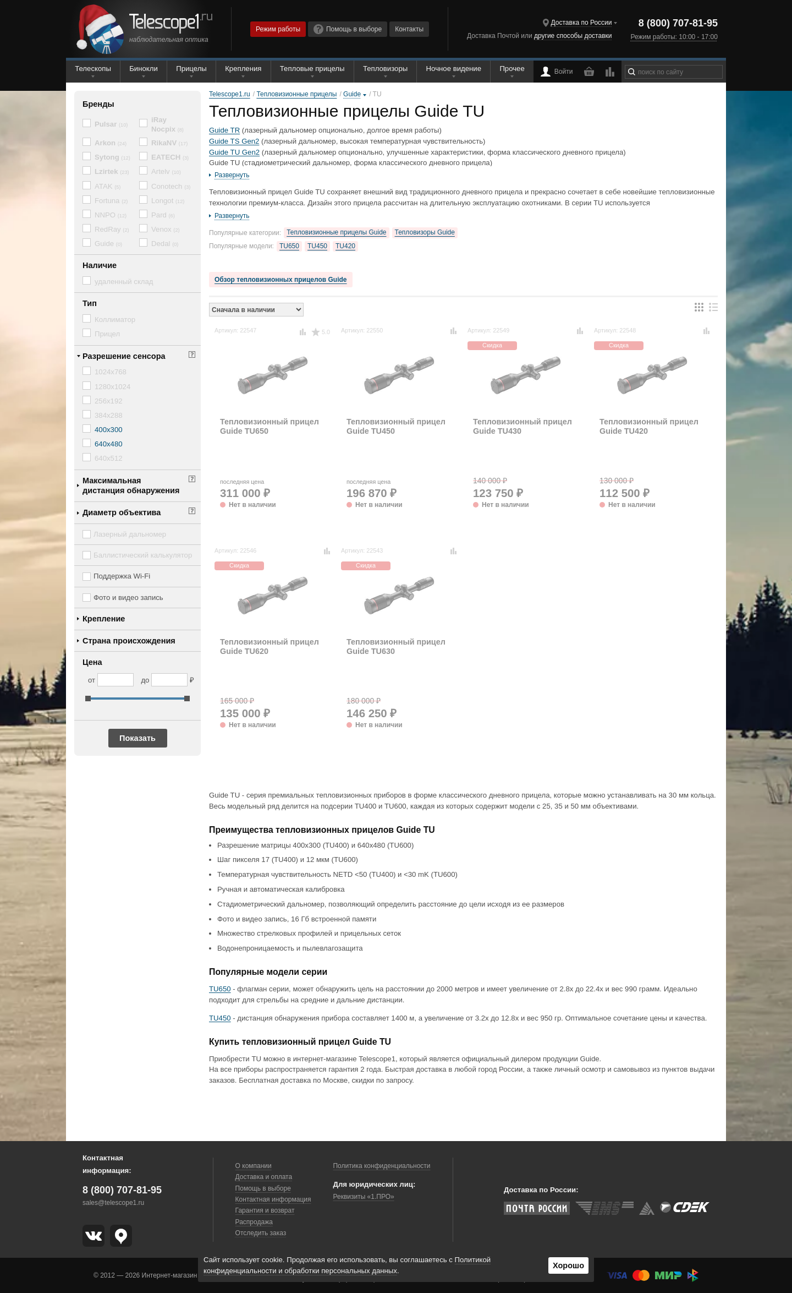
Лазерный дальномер (130, 534)
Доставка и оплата (264, 1177)
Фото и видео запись (128, 597)
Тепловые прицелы (312, 68)
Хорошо (568, 1265)
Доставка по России (581, 22)
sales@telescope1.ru (113, 1203)
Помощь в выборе (348, 29)
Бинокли (143, 68)
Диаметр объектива (121, 512)
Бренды (98, 104)
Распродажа (254, 1222)
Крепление (103, 618)
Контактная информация (273, 1199)
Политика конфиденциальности (381, 1166)
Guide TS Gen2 (234, 141)
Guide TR (224, 130)
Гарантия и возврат (265, 1210)
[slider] (88, 698)
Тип (89, 303)
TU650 (289, 246)
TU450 (317, 246)
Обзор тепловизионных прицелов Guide (281, 279)
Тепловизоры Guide (425, 232)
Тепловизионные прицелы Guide (336, 232)
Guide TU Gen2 (234, 152)
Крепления (243, 68)
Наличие (99, 265)
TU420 (345, 246)
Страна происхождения (128, 640)
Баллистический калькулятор (143, 555)
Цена (92, 662)
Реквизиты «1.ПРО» (363, 1197)
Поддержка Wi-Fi (122, 576)
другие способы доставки (573, 36)
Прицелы (191, 68)
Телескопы (93, 68)
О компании (253, 1166)
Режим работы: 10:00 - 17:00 (673, 37)
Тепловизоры (385, 68)
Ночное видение (453, 68)
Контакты (409, 29)
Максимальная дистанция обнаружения (130, 485)
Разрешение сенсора (124, 356)
